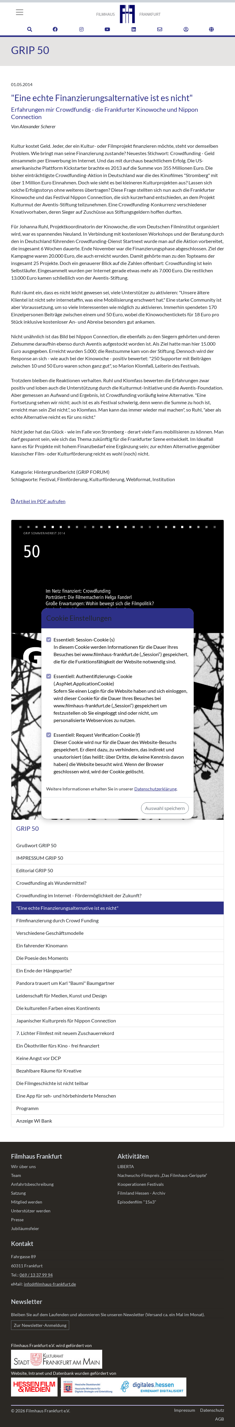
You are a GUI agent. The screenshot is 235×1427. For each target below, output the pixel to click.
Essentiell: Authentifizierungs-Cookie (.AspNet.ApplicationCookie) (121, 698)
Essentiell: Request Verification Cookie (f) (121, 753)
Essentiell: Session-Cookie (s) (121, 651)
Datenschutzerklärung (155, 788)
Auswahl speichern (165, 808)
